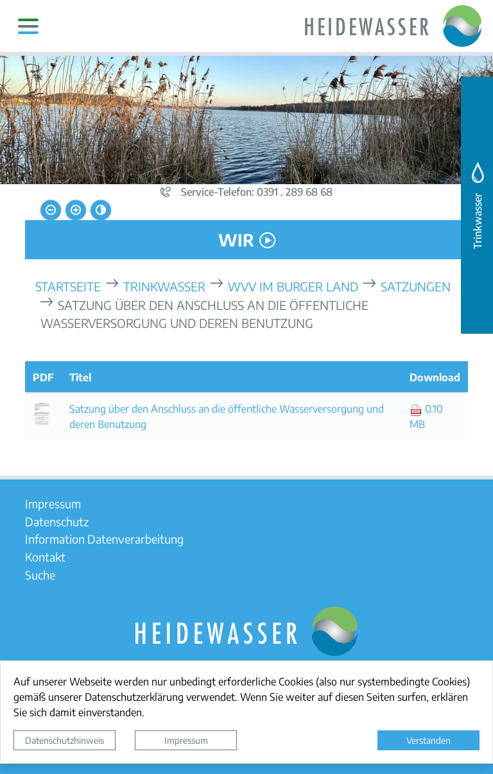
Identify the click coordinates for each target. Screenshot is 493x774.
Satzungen (416, 286)
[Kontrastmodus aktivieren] (101, 210)
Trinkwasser (164, 286)
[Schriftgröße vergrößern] (75, 210)
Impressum (186, 740)
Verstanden (428, 740)
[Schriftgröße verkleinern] (50, 210)
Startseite (68, 286)
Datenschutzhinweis (64, 740)
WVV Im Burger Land (293, 286)
